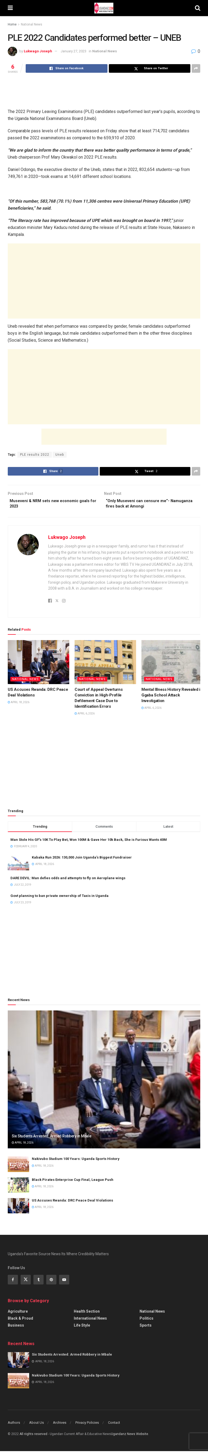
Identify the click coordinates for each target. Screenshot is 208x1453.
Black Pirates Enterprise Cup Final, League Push (72, 1182)
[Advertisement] (104, 90)
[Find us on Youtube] (64, 1281)
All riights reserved (34, 1436)
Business (16, 1327)
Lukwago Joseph (38, 51)
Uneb (59, 455)
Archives (59, 1425)
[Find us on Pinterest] (51, 1281)
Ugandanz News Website (129, 1436)
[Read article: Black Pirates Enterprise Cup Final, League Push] (18, 1187)
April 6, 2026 (85, 715)
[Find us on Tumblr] (38, 1281)
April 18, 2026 (18, 704)
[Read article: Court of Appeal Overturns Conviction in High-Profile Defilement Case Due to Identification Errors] (105, 664)
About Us (36, 1425)
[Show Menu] (10, 8)
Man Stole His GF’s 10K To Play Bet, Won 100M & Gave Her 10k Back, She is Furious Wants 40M (88, 842)
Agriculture (18, 1313)
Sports (146, 1327)
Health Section (87, 1313)
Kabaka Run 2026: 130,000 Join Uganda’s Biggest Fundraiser (82, 859)
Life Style (82, 1327)
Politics (146, 1320)
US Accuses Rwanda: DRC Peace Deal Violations (72, 1202)
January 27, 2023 (73, 51)
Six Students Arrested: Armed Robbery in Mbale (51, 1138)
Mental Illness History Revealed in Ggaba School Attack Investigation (172, 697)
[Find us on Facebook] (13, 1281)
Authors (14, 1425)
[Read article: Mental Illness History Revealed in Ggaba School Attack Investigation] (172, 664)
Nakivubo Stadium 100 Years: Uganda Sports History (76, 1161)
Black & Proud (20, 1320)
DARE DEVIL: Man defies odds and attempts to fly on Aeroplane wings (67, 880)
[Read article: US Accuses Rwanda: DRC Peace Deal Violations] (38, 664)
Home (12, 24)
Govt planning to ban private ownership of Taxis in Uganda (59, 898)
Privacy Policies (87, 1425)
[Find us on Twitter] (26, 1281)
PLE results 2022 (34, 455)
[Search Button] (197, 8)
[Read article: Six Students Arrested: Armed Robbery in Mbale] (104, 1081)
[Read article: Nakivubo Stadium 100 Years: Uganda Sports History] (18, 1166)
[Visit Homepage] (103, 8)
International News (90, 1320)
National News (31, 24)
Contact (114, 1425)
